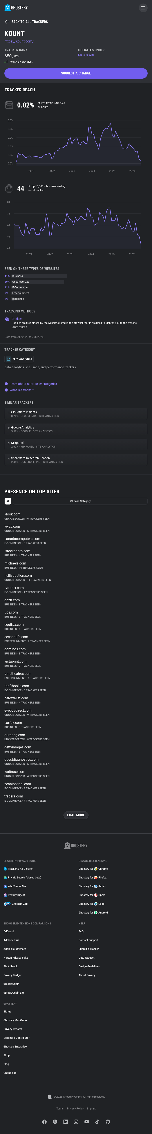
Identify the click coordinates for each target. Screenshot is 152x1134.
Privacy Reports (13, 1029)
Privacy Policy (75, 1108)
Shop (7, 1055)
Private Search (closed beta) (22, 877)
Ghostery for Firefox (93, 877)
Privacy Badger (13, 975)
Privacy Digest (14, 895)
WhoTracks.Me (15, 886)
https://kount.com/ (19, 41)
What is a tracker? (19, 390)
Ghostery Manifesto (15, 1020)
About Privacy (87, 975)
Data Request (86, 957)
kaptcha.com (86, 54)
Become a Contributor (16, 1037)
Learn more (20, 326)
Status (7, 1011)
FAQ (81, 931)
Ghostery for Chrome (93, 869)
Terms (59, 1108)
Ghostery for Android (93, 912)
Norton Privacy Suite (16, 957)
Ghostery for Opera (92, 895)
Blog (6, 1064)
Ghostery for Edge (91, 904)
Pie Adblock (11, 966)
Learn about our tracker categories (30, 384)
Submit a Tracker (89, 949)
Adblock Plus (11, 940)
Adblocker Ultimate (15, 949)
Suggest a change (76, 73)
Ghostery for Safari (92, 886)
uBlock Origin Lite (14, 992)
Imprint (91, 1108)
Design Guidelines (89, 966)
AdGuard (9, 931)
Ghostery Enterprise (15, 1046)
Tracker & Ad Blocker (18, 869)
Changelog (10, 1072)
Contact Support (88, 940)
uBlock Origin (11, 984)
